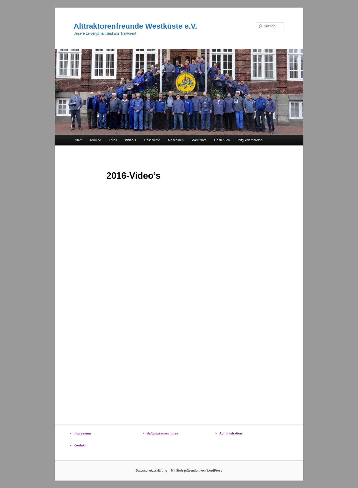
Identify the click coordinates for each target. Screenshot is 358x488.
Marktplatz (198, 140)
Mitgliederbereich (250, 140)
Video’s (130, 140)
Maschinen (176, 140)
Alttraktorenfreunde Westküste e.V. (135, 26)
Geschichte (152, 140)
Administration (230, 433)
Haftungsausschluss (162, 433)
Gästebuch (222, 140)
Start (78, 140)
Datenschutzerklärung (151, 470)
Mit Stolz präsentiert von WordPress (196, 470)
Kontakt (80, 445)
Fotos (113, 140)
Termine (95, 140)
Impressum (82, 433)
